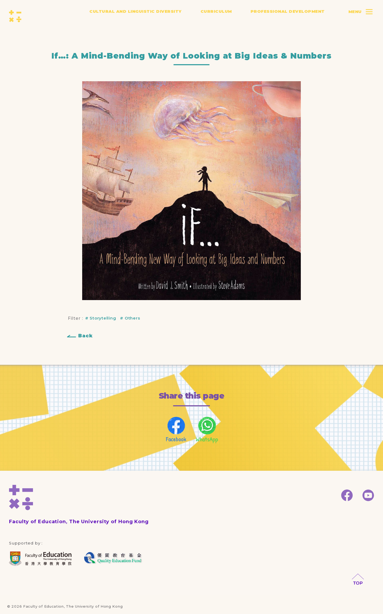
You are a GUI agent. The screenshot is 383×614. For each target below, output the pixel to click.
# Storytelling (100, 318)
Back (85, 336)
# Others (130, 318)
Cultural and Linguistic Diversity (135, 15)
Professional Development (288, 15)
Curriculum (216, 15)
